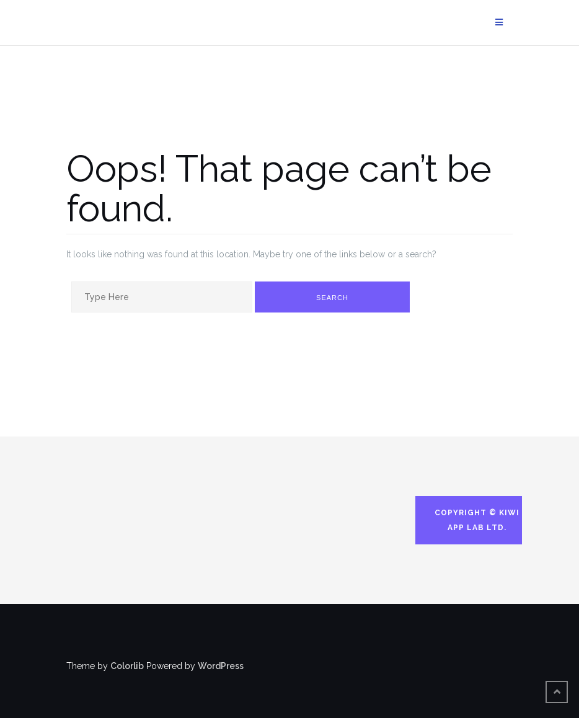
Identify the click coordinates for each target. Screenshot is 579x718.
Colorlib (127, 666)
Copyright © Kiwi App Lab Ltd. (477, 520)
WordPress (221, 666)
